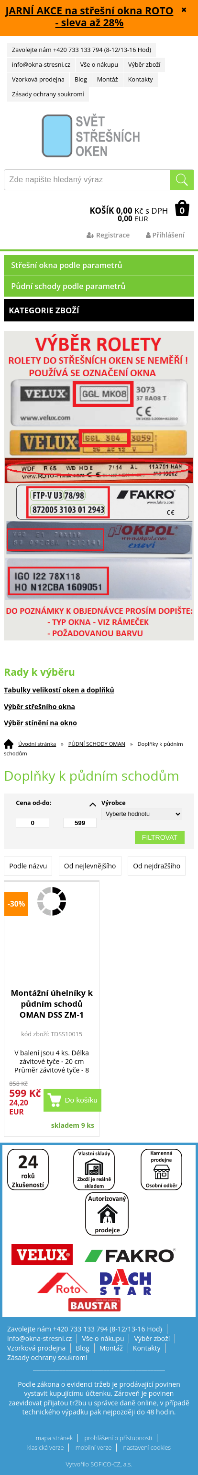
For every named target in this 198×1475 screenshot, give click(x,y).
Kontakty (140, 79)
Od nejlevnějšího (90, 865)
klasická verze (45, 1448)
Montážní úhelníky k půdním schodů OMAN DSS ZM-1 (51, 1003)
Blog (81, 79)
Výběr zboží (144, 65)
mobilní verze (94, 1448)
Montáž (107, 79)
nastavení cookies (147, 1448)
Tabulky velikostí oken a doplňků (59, 689)
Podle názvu (28, 865)
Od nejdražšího (156, 865)
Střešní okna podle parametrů (66, 265)
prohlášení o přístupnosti (118, 1438)
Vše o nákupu (99, 65)
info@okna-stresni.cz (41, 65)
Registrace (108, 234)
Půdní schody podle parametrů (68, 286)
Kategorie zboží (99, 310)
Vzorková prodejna (38, 79)
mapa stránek (54, 1438)
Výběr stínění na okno (40, 722)
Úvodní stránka (37, 743)
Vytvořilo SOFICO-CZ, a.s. (99, 1464)
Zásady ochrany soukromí (48, 94)
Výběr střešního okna (39, 706)
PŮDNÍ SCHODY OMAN (96, 743)
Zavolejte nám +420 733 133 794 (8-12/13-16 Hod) (81, 50)
